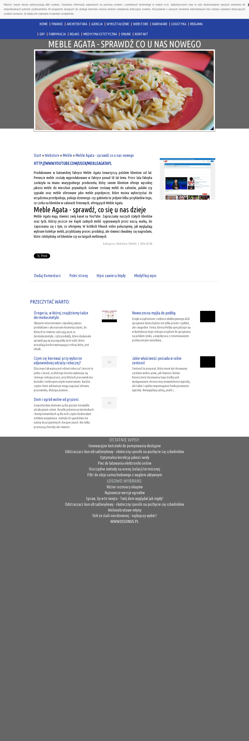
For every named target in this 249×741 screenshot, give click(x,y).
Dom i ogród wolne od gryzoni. (56, 399)
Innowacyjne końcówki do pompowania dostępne (124, 445)
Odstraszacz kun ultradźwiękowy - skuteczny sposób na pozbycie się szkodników (124, 451)
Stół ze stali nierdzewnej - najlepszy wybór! (124, 515)
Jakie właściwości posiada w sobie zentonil (156, 360)
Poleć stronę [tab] (78, 275)
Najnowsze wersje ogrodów (125, 492)
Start (37, 155)
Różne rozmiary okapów (125, 487)
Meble (67, 155)
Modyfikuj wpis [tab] (145, 275)
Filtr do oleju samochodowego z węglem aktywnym (124, 474)
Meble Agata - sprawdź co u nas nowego (104, 155)
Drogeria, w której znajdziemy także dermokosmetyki (61, 315)
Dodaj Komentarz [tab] (47, 275)
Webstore (52, 155)
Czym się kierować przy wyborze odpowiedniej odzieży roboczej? (58, 360)
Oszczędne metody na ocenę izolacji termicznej (124, 469)
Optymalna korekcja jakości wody (124, 457)
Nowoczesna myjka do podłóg (153, 313)
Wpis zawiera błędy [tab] (111, 275)
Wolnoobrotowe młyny (124, 510)
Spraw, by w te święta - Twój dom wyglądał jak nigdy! (124, 498)
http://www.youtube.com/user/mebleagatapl (73, 163)
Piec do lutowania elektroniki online (124, 463)
